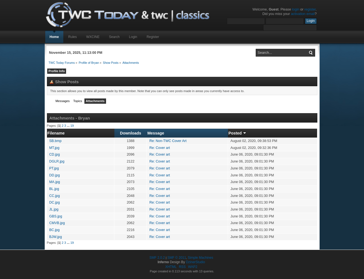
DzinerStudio (195, 262)
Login (133, 37)
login (295, 9)
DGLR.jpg (56, 161)
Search (114, 37)
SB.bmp (55, 141)
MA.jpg (54, 182)
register (310, 9)
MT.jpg (54, 148)
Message (155, 133)
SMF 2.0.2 (157, 258)
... (68, 125)
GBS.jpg (55, 216)
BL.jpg (54, 189)
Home (54, 37)
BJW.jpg (55, 237)
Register (153, 37)
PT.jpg (54, 168)
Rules (72, 37)
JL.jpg (53, 209)
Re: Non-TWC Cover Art (168, 141)
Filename (56, 133)
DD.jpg (54, 175)
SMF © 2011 (176, 258)
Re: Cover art (159, 148)
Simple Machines (200, 258)
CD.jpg (54, 154)
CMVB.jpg (57, 223)
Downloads (130, 133)
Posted (237, 133)
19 (72, 125)
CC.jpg (54, 196)
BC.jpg (54, 230)
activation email (303, 14)
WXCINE (93, 37)
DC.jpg (54, 202)
